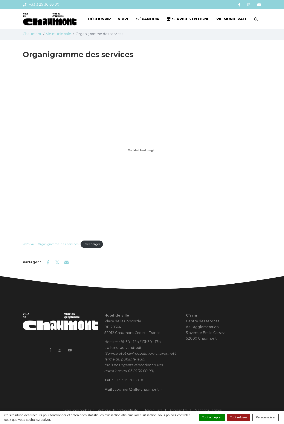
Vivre (123, 19)
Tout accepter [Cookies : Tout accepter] (211, 417)
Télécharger (91, 244)
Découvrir (99, 19)
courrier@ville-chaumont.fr (138, 389)
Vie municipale (231, 19)
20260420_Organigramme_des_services (50, 244)
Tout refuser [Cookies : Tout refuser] (238, 417)
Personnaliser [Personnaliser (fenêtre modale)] (265, 417)
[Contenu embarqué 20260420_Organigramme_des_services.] (142, 150)
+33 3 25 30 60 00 (129, 380)
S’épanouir (147, 19)
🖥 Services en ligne (187, 19)
